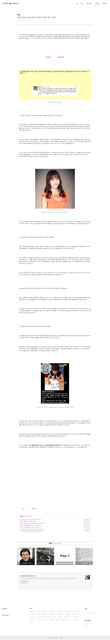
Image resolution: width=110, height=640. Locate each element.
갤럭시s (32, 622)
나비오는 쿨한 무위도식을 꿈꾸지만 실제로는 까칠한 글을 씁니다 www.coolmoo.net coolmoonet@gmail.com (48, 578)
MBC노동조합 (65, 619)
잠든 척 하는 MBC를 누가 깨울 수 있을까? (30, 527)
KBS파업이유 (68, 617)
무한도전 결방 (75, 619)
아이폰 (47, 617)
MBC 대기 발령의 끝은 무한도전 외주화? (29, 519)
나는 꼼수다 (45, 614)
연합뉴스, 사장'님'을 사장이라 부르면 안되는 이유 (31, 529)
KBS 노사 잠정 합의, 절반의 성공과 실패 (29, 525)
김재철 (39, 619)
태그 (82, 3)
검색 (106, 613)
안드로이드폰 (33, 617)
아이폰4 (60, 611)
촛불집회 (41, 617)
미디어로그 (89, 3)
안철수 (60, 617)
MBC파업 (32, 611)
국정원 (78, 611)
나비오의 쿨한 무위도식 (10, 3)
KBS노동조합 (52, 611)
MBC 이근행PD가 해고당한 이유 (27, 521)
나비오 (57, 619)
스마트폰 (54, 617)
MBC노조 (32, 619)
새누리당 (75, 614)
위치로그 (97, 3)
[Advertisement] (55, 487)
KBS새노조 (53, 614)
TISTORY (55, 637)
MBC (38, 614)
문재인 (39, 611)
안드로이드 (76, 617)
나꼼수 (72, 611)
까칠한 (21, 516)
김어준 (52, 619)
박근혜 (68, 614)
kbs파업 (46, 619)
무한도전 (66, 611)
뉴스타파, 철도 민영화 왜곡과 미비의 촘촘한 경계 (31, 531)
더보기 (31, 625)
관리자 (61, 637)
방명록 (104, 3)
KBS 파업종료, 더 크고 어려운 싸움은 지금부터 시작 (32, 523)
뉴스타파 (32, 614)
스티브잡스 (61, 614)
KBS (45, 611)
